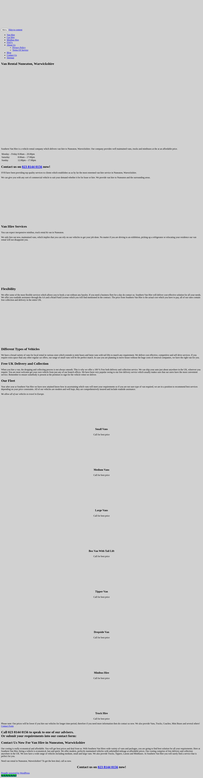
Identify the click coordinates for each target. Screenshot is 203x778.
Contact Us (12, 55)
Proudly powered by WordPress (15, 773)
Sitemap (10, 57)
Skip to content (15, 30)
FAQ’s (10, 42)
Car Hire (11, 37)
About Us (11, 45)
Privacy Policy (19, 47)
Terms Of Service (20, 50)
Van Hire (11, 35)
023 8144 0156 (32, 167)
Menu (4, 30)
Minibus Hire (13, 40)
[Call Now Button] (8, 775)
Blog (9, 52)
